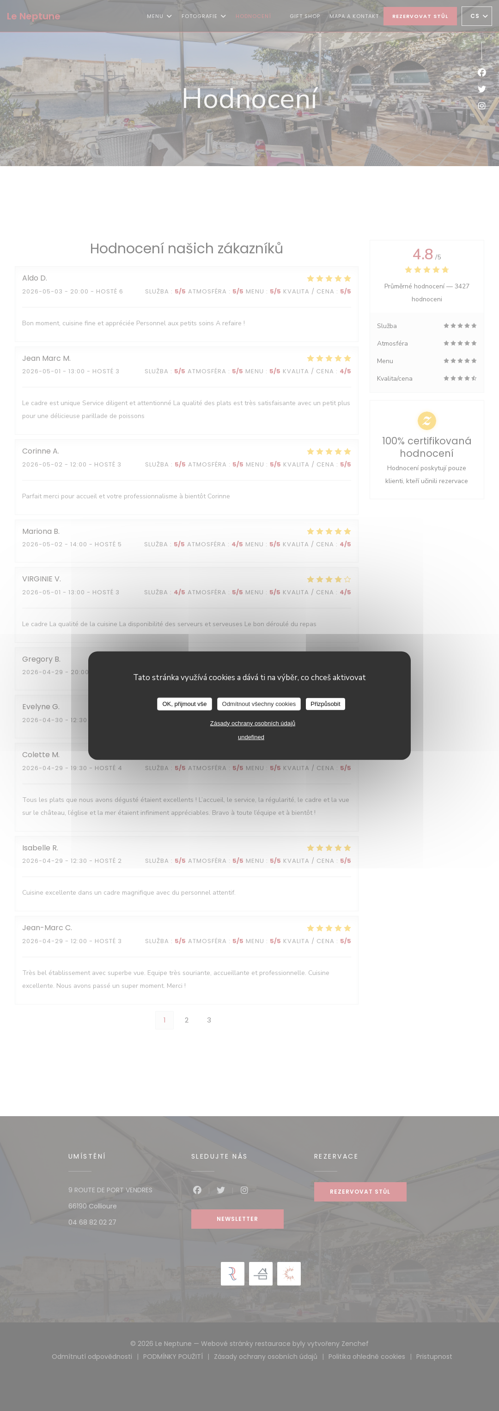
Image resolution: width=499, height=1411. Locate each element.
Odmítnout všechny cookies (259, 703)
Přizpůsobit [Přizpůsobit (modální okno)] (325, 703)
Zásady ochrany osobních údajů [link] (252, 722)
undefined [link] (251, 736)
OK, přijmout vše (184, 703)
